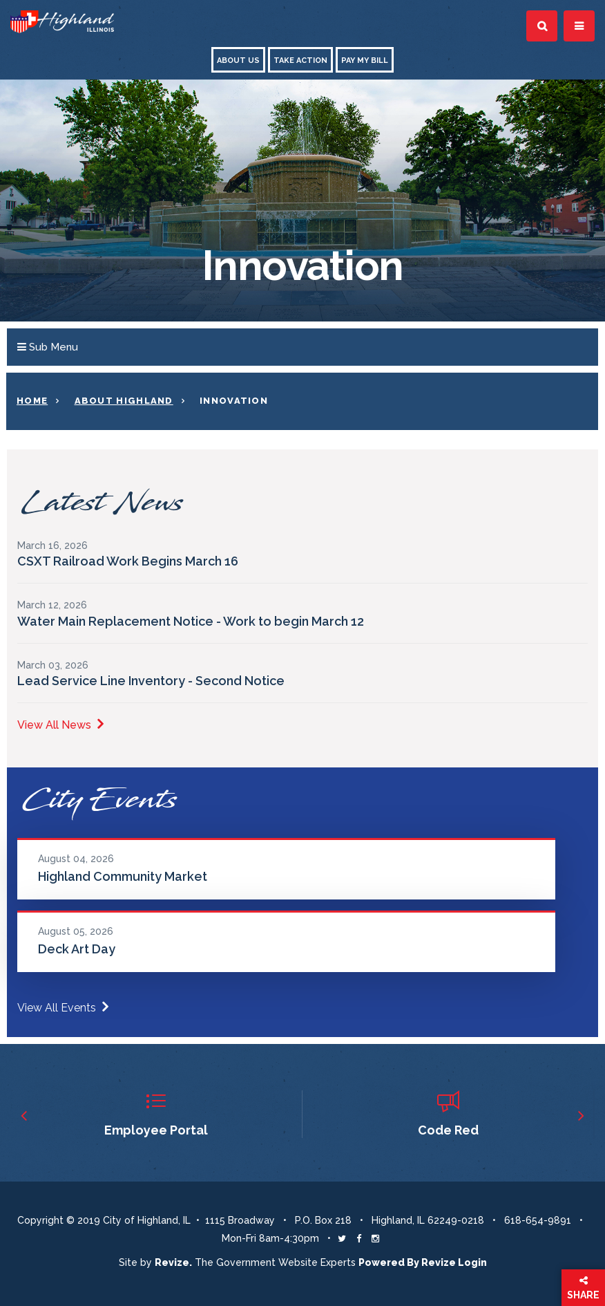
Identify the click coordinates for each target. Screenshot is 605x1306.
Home (32, 400)
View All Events (62, 1007)
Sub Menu (47, 347)
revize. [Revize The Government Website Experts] (173, 1262)
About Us (238, 60)
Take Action (300, 60)
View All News (60, 724)
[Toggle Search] (541, 25)
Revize (438, 1262)
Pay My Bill (364, 60)
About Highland (124, 400)
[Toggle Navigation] (579, 25)
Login (472, 1262)
